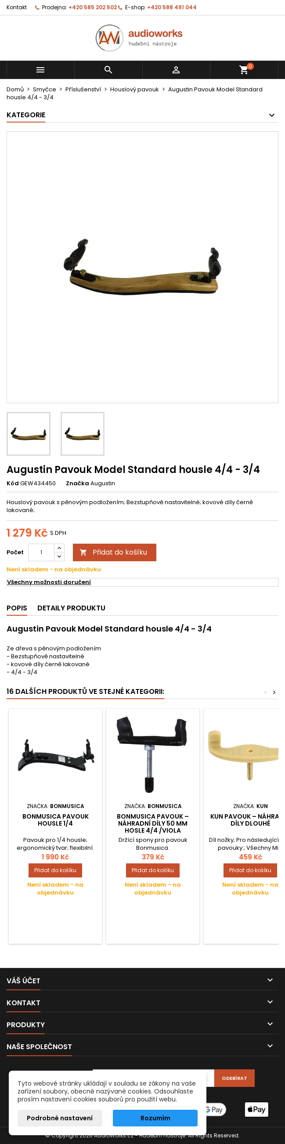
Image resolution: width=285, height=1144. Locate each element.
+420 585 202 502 (93, 7)
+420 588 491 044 (172, 7)
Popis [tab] (17, 608)
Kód (13, 483)
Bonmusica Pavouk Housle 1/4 (55, 820)
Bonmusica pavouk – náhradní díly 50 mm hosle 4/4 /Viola (153, 823)
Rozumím (155, 1118)
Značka (77, 483)
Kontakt (17, 7)
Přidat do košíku (113, 552)
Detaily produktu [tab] (71, 608)
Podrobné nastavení (60, 1118)
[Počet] (41, 552)
